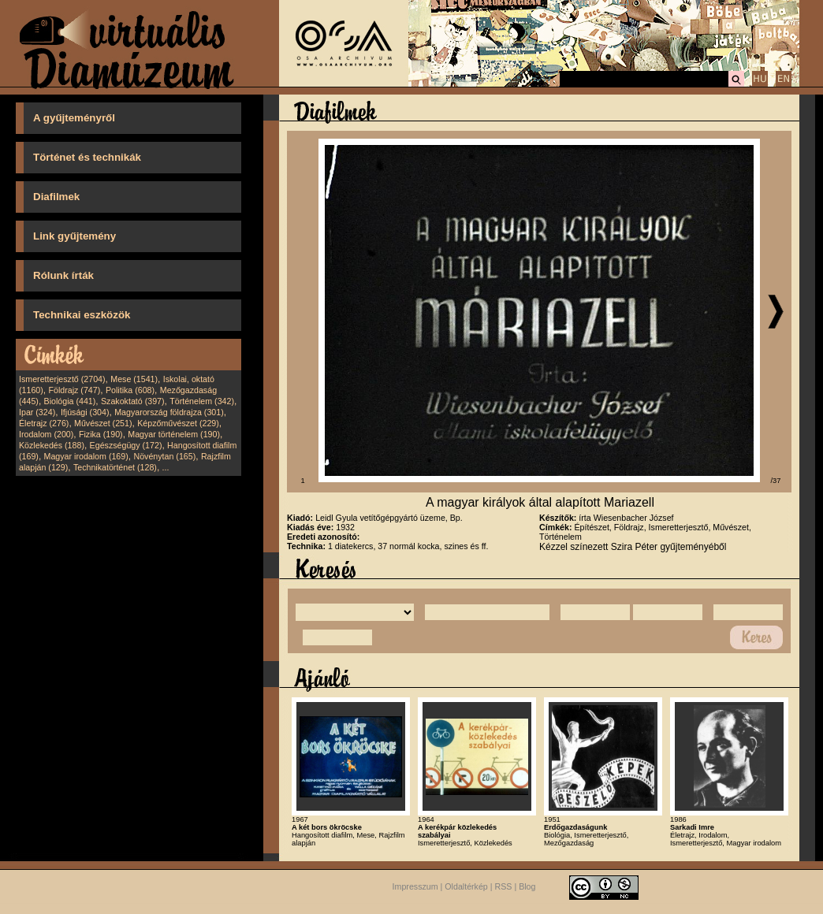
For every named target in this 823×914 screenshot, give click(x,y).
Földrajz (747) (74, 390)
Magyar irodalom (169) (86, 456)
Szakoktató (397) (133, 401)
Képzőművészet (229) (178, 423)
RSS (503, 886)
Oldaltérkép (466, 886)
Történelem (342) (201, 401)
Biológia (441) (70, 401)
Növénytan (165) (164, 456)
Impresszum (415, 886)
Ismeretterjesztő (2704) (62, 379)
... (165, 467)
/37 (776, 481)
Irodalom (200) (46, 434)
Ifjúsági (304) (85, 412)
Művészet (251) (103, 423)
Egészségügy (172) (126, 445)
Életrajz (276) (44, 423)
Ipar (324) (37, 412)
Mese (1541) (134, 379)
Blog (527, 886)
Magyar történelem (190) (174, 434)
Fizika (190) (101, 434)
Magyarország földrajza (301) (169, 412)
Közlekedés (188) (51, 445)
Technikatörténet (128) (115, 467)
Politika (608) (130, 390)
